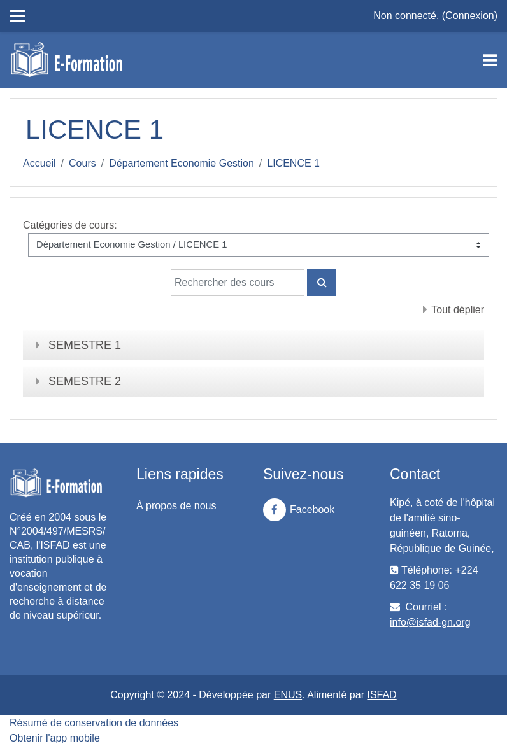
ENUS (288, 694)
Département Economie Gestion (181, 163)
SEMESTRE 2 (84, 381)
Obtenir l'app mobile (55, 738)
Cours (82, 163)
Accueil (39, 163)
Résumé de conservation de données (94, 722)
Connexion (469, 15)
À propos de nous (176, 505)
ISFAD (381, 694)
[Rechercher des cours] (237, 282)
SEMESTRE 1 (84, 345)
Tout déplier (457, 309)
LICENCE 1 (293, 163)
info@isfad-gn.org (430, 622)
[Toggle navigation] (489, 60)
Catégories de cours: (70, 225)
